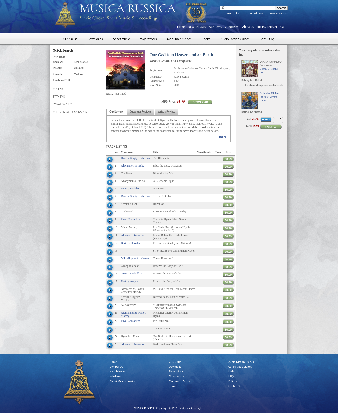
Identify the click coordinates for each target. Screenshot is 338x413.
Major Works (148, 39)
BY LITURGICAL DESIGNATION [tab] (70, 112)
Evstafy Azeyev (130, 281)
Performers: (156, 70)
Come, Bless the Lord (269, 70)
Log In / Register (267, 26)
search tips (233, 13)
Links (231, 371)
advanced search (255, 13)
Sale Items (215, 26)
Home (181, 26)
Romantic (58, 74)
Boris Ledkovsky (130, 243)
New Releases (197, 26)
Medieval (58, 62)
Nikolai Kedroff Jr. (131, 273)
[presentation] (116, 112)
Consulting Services (240, 367)
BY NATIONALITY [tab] (62, 105)
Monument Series (179, 39)
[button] (281, 118)
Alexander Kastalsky (132, 165)
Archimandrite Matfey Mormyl (133, 314)
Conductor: (156, 76)
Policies (232, 381)
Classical (79, 68)
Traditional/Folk (61, 80)
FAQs (231, 376)
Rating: (110, 93)
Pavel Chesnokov (130, 219)
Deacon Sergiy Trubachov (135, 158)
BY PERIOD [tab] (59, 57)
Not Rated (120, 93)
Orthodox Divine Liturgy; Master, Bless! (269, 97)
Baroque (57, 68)
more (222, 137)
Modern (78, 74)
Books (206, 39)
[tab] (116, 112)
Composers (232, 26)
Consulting (267, 39)
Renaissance (81, 62)
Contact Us (234, 386)
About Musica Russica (122, 381)
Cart (282, 26)
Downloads (95, 39)
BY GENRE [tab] (58, 89)
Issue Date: (156, 85)
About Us (248, 26)
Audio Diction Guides (234, 39)
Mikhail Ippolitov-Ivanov (135, 258)
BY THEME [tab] (59, 97)
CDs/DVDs (70, 39)
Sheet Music (121, 39)
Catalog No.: (157, 80)
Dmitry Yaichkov (130, 188)
